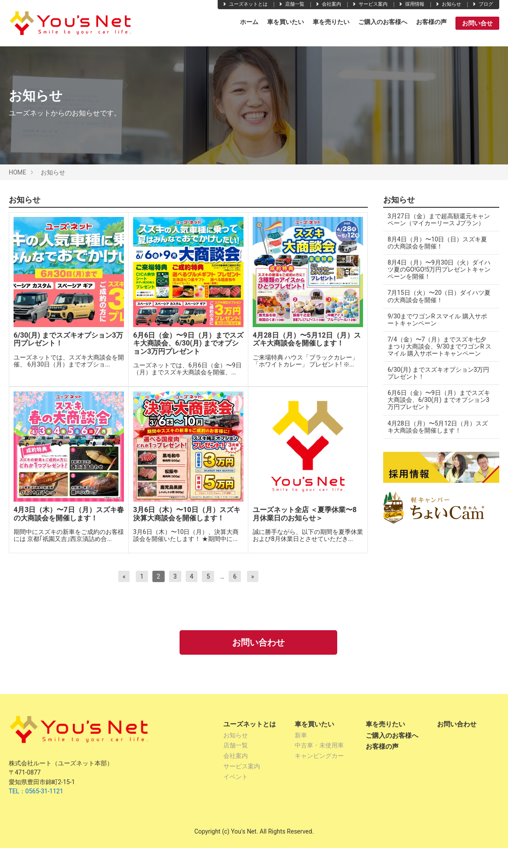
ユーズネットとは (245, 4)
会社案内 (328, 4)
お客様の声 (431, 21)
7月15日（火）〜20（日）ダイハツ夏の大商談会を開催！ (436, 296)
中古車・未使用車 (319, 745)
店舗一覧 (291, 4)
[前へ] (124, 576)
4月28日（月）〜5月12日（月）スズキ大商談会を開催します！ (438, 427)
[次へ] (253, 576)
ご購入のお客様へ (382, 21)
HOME (17, 172)
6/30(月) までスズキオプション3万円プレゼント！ (438, 373)
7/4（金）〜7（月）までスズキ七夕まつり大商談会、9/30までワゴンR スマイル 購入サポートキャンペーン (437, 346)
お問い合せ (477, 23)
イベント (235, 776)
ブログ (482, 4)
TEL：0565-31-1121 (36, 791)
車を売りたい (331, 21)
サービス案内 (370, 4)
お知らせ (448, 4)
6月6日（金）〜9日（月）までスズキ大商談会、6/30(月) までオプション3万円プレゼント (439, 399)
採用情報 (411, 4)
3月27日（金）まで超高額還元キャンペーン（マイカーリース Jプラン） (439, 220)
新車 (301, 735)
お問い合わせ (258, 642)
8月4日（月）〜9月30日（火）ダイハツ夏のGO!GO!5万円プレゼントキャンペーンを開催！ (436, 269)
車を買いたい (285, 21)
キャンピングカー (319, 755)
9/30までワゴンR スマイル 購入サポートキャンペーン (437, 320)
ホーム (249, 21)
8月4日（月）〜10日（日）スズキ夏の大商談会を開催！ (437, 243)
